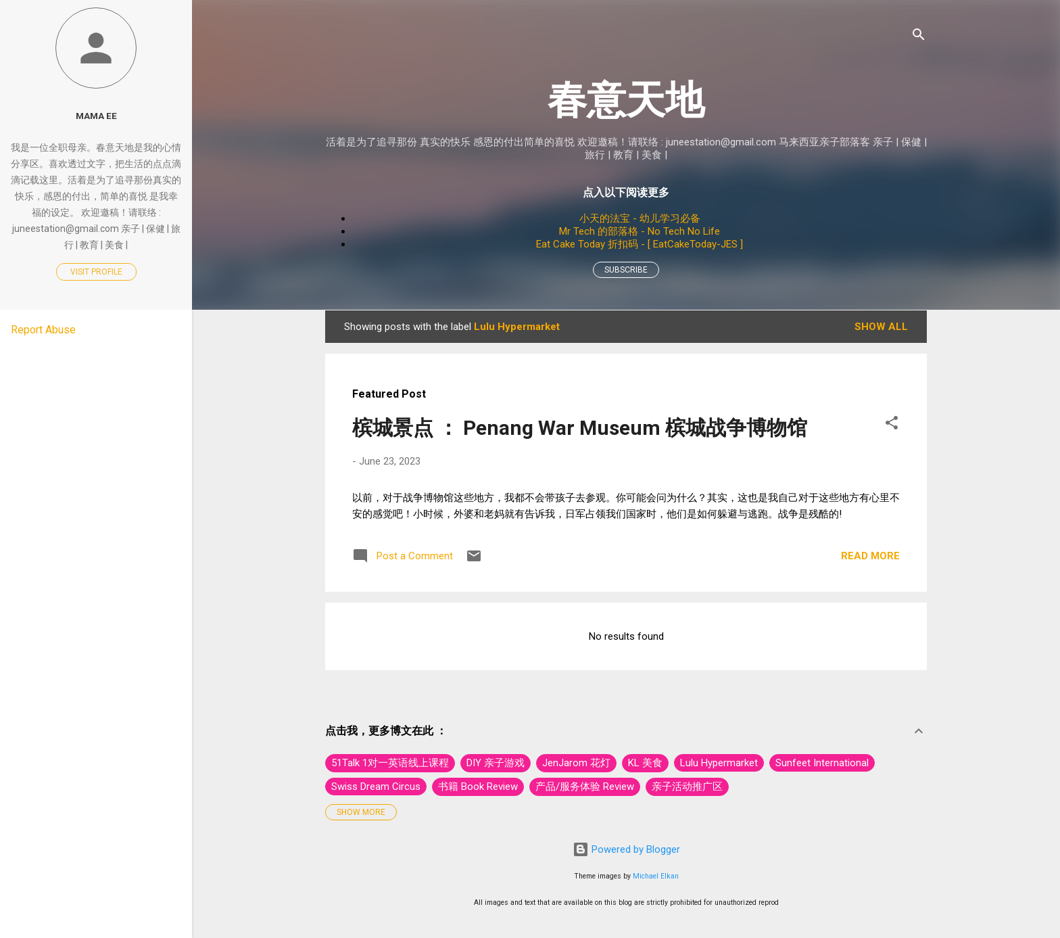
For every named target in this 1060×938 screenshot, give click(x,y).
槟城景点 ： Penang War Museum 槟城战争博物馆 (579, 428)
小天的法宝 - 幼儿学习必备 (639, 218)
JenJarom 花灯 (576, 763)
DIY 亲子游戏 (495, 763)
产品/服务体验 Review (584, 786)
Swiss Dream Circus (375, 786)
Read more (870, 556)
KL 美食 (645, 763)
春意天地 (626, 100)
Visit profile (96, 272)
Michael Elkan (656, 876)
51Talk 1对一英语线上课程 (390, 763)
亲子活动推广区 (687, 786)
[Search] (919, 36)
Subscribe (626, 270)
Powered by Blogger (626, 849)
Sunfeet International (822, 763)
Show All (881, 327)
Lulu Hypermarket (719, 763)
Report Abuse (43, 329)
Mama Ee (96, 115)
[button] (892, 425)
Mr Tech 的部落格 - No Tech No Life (639, 231)
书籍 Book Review (478, 786)
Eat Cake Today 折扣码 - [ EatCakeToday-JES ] (639, 244)
